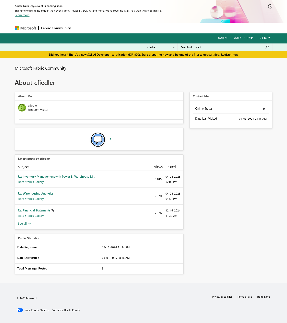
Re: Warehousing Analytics (35, 193)
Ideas (113, 28)
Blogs (148, 28)
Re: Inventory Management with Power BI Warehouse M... (56, 176)
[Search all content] (225, 47)
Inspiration (97, 28)
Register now (229, 54)
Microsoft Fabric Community (40, 68)
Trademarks (263, 296)
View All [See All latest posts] (24, 223)
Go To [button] (263, 37)
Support (180, 28)
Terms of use (244, 296)
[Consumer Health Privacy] (66, 310)
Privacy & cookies (222, 296)
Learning (163, 28)
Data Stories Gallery (31, 182)
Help (250, 37)
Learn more (22, 15)
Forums (79, 28)
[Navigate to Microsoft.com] (25, 28)
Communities (130, 28)
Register (223, 37)
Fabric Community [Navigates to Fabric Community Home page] (56, 28)
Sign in (237, 37)
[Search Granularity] (161, 47)
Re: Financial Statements (34, 210)
